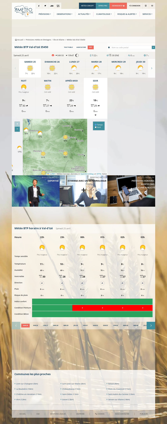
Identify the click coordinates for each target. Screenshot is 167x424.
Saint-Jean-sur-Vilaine (73, 383)
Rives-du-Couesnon (119, 389)
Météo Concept (87, 6)
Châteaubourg (70, 389)
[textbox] (133, 47)
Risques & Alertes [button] (126, 14)
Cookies (99, 414)
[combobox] (133, 47)
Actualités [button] (83, 14)
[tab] (25, 325)
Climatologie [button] (103, 14)
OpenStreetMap (87, 174)
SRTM (98, 174)
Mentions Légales (58, 414)
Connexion (134, 6)
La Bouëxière (23, 389)
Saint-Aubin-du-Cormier (121, 394)
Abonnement (118, 6)
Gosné (67, 399)
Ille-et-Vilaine (58, 39)
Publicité (144, 414)
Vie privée (80, 414)
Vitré (20, 399)
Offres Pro (102, 6)
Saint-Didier (69, 394)
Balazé (113, 383)
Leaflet (51, 174)
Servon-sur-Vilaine (118, 399)
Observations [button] (64, 14)
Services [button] (146, 14)
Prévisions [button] (44, 14)
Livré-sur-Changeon (26, 383)
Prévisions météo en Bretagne (38, 39)
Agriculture (81, 47)
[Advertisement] (83, 27)
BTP (90, 47)
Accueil (19, 39)
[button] (26, 131)
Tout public (68, 47)
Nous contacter (122, 414)
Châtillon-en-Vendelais (27, 394)
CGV (38, 414)
